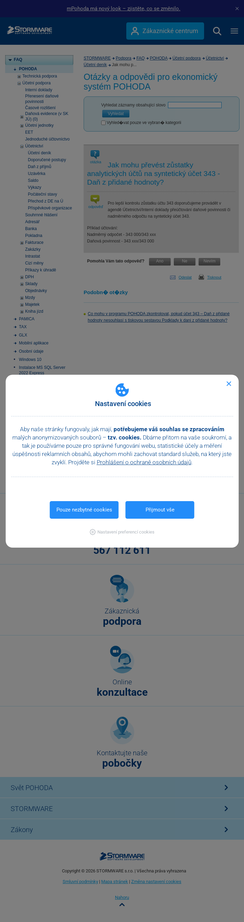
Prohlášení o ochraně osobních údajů (144, 462)
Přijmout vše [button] (160, 510)
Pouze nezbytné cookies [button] (84, 510)
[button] (122, 532)
